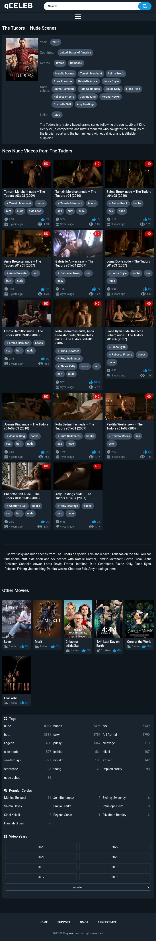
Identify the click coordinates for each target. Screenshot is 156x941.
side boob (27, 752)
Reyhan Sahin (76, 815)
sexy (76, 735)
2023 (40, 847)
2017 (40, 877)
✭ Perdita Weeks (119, 436)
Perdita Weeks (111, 96)
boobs (76, 726)
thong (76, 769)
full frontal (126, 735)
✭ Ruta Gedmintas (69, 358)
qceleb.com (73, 933)
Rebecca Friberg (64, 96)
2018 (114, 867)
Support (63, 922)
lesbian (76, 752)
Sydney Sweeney (126, 798)
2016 (114, 877)
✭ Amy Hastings (67, 505)
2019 (40, 867)
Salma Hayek (27, 806)
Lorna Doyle (111, 81)
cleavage (126, 743)
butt (27, 735)
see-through (27, 760)
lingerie (27, 743)
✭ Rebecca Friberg (120, 354)
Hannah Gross (27, 823)
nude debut (27, 778)
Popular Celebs (20, 791)
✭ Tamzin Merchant (18, 203)
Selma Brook (116, 73)
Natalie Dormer (64, 73)
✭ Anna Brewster (17, 273)
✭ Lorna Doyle (118, 273)
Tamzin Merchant (91, 73)
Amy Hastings (85, 104)
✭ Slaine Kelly (66, 366)
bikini (126, 752)
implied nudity (126, 769)
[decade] (78, 887)
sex (126, 726)
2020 (114, 857)
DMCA (84, 922)
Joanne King (88, 96)
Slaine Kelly (113, 88)
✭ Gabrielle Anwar (68, 273)
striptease (27, 769)
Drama (60, 63)
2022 (114, 847)
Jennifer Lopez (76, 798)
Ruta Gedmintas (90, 88)
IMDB (57, 114)
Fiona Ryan (133, 88)
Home (43, 922)
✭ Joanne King (15, 436)
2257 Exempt (107, 922)
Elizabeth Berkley (126, 815)
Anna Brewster (63, 81)
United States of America (75, 52)
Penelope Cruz (126, 806)
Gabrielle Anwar (88, 81)
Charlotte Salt (62, 104)
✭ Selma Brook (118, 203)
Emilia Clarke (76, 806)
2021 (40, 857)
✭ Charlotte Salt (16, 505)
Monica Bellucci (27, 798)
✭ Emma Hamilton (17, 343)
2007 (55, 42)
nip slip (76, 760)
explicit (126, 760)
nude (27, 726)
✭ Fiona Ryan (117, 347)
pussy (76, 743)
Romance (76, 63)
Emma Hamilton (64, 88)
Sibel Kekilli (27, 815)
